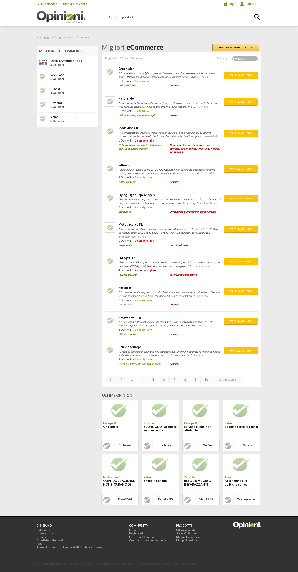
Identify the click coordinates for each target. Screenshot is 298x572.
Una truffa (111, 426)
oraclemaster (246, 499)
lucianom (166, 445)
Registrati (251, 4)
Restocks (124, 287)
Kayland (56, 102)
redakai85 (165, 499)
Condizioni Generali (50, 540)
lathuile (123, 165)
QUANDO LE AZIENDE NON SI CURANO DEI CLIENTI (119, 483)
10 (206, 379)
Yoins (54, 116)
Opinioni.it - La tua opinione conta (68, 17)
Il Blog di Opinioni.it (73, 4)
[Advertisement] (67, 156)
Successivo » (227, 379)
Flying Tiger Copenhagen (136, 195)
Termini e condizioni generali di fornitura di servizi (71, 547)
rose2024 (125, 499)
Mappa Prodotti (187, 540)
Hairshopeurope (130, 347)
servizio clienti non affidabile (197, 428)
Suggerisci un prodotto (236, 47)
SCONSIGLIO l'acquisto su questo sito (160, 428)
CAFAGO (57, 74)
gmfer (207, 445)
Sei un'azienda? (47, 4)
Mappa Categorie (188, 537)
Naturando (126, 98)
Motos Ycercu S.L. (130, 224)
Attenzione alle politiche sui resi (236, 482)
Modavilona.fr (128, 128)
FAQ (40, 543)
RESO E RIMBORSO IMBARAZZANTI (197, 482)
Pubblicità (43, 530)
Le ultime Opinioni (141, 537)
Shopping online (155, 480)
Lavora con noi (46, 533)
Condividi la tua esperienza (147, 540)
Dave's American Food (66, 60)
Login (232, 4)
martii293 (206, 499)
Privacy (41, 537)
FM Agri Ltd (126, 258)
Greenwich (126, 68)
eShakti (55, 88)
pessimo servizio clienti (241, 426)
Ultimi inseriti (185, 530)
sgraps (248, 445)
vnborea (125, 445)
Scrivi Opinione (186, 533)
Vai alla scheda (241, 75)
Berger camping (129, 317)
